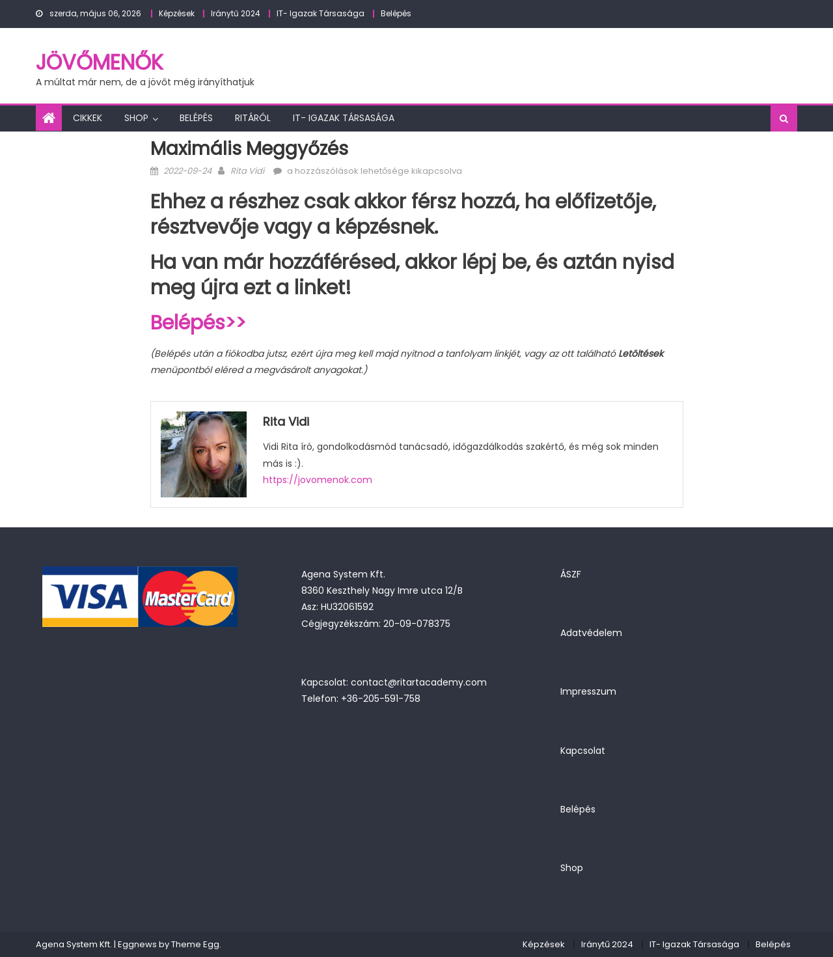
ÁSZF (570, 574)
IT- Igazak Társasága (320, 13)
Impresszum (588, 691)
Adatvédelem (591, 632)
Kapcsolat (582, 750)
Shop (136, 117)
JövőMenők (99, 62)
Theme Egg (195, 944)
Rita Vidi (247, 171)
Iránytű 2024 (235, 13)
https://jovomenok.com (317, 479)
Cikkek (87, 117)
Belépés (396, 13)
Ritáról (253, 117)
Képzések (177, 13)
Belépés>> (198, 323)
